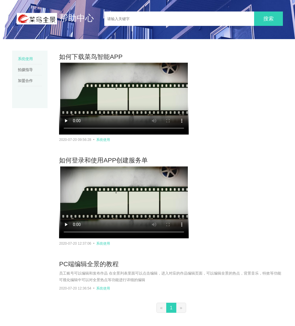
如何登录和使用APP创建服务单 (103, 160)
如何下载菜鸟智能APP (90, 56)
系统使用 (25, 59)
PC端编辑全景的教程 (89, 264)
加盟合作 (25, 80)
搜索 (268, 19)
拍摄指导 (25, 70)
